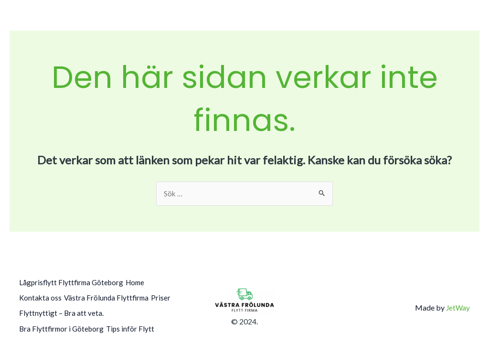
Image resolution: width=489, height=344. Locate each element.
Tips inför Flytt (138, 322)
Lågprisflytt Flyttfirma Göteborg (73, 283)
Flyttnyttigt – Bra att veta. (88, 309)
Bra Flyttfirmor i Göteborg (63, 322)
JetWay (457, 303)
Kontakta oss (41, 296)
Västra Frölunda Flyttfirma (113, 296)
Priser (29, 309)
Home (144, 283)
